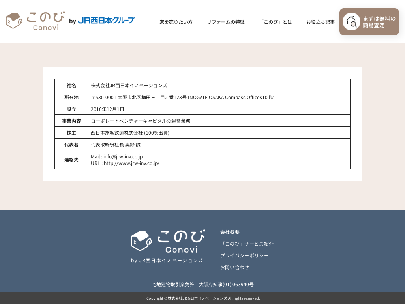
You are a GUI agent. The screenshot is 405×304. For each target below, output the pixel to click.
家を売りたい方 (176, 21)
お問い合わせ (234, 267)
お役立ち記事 (320, 21)
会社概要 (230, 231)
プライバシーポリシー (244, 255)
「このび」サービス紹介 (247, 243)
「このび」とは (275, 21)
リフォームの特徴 (226, 21)
